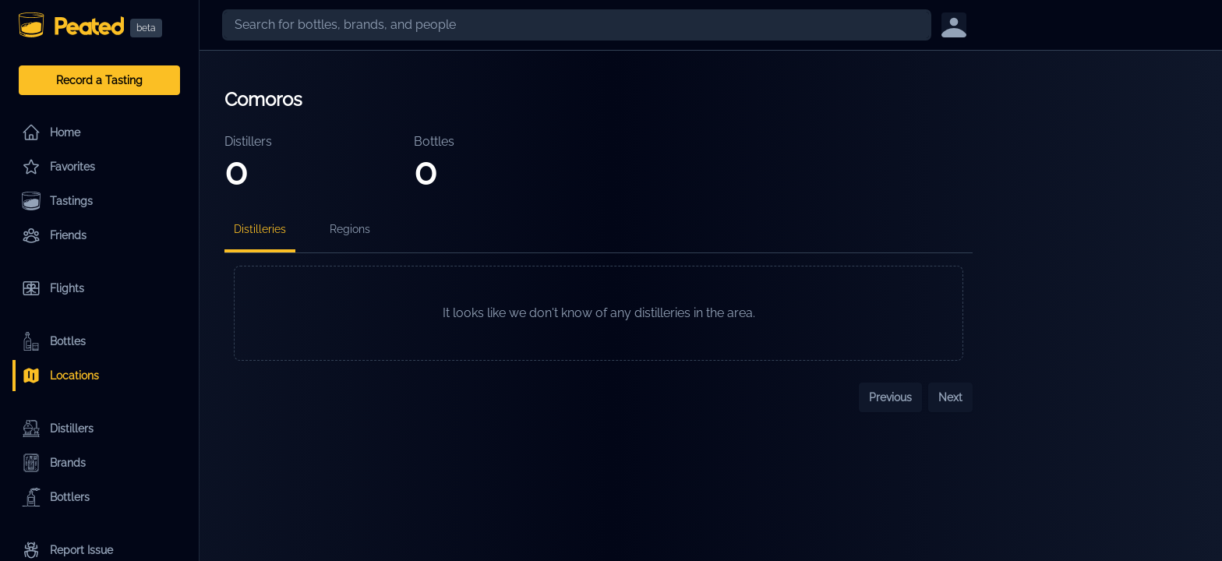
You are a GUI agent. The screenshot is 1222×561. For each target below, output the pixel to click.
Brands (54, 462)
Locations (60, 375)
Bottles (54, 341)
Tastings (57, 201)
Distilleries (260, 229)
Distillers (58, 428)
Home (51, 132)
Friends (54, 235)
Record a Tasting (99, 80)
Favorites (58, 166)
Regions (350, 229)
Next (950, 397)
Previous (890, 397)
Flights (53, 288)
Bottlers (56, 497)
